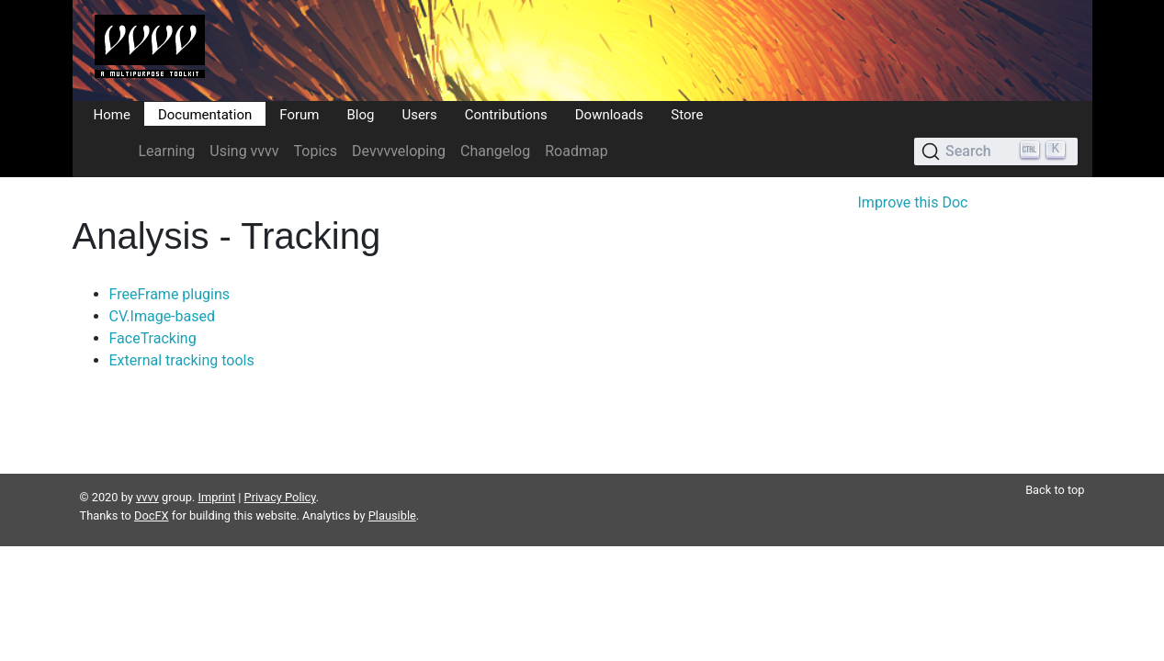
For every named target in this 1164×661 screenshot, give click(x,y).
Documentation (205, 114)
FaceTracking (153, 338)
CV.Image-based (162, 316)
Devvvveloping (399, 151)
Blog (360, 114)
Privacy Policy (280, 475)
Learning (167, 151)
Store (687, 114)
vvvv (147, 475)
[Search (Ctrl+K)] (995, 151)
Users (418, 114)
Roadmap (576, 151)
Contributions (506, 114)
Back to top (1054, 468)
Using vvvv (243, 151)
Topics (315, 151)
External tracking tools (181, 360)
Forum (299, 114)
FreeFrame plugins (170, 294)
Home (112, 114)
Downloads (609, 114)
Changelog (495, 151)
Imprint (217, 475)
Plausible (392, 493)
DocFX (151, 493)
